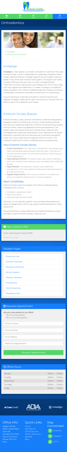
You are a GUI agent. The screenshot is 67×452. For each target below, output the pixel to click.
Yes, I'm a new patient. (15, 315)
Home (27, 426)
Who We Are (30, 429)
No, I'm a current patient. (16, 318)
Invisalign (11, 52)
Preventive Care (12, 256)
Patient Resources (33, 434)
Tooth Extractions (13, 288)
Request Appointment (33, 352)
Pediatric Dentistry (14, 278)
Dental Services (31, 431)
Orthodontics (11, 283)
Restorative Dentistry (15, 267)
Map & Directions (10, 437)
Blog (27, 439)
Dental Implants (13, 272)
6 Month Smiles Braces (16, 54)
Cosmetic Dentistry (14, 262)
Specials (28, 437)
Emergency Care (13, 293)
